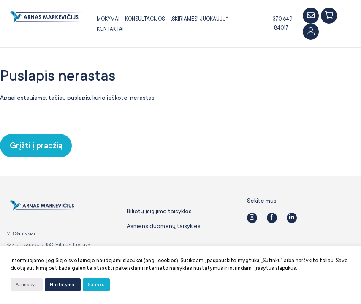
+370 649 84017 (281, 23)
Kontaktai (110, 29)
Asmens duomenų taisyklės (164, 226)
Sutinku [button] (96, 285)
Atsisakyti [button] (27, 285)
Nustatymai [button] (63, 285)
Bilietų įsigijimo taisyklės (159, 211)
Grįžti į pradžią (36, 145)
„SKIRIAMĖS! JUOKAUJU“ (199, 19)
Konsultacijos (145, 19)
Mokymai (108, 19)
